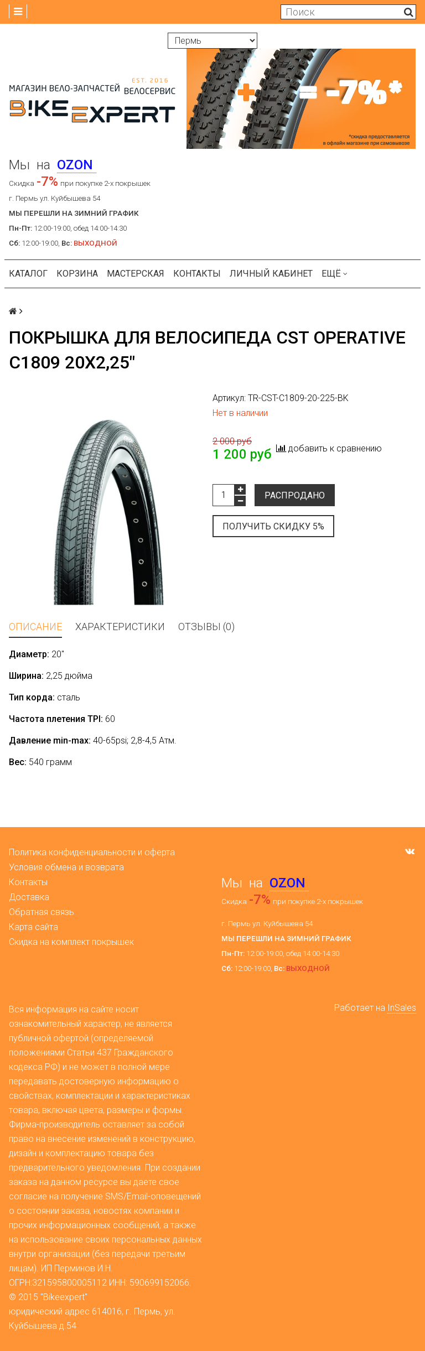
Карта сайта (33, 927)
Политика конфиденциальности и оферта (92, 852)
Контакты (197, 273)
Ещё (335, 273)
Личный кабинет (271, 273)
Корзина (77, 273)
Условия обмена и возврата (66, 867)
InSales (401, 1007)
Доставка (29, 897)
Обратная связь (41, 912)
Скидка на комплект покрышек (71, 942)
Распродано (295, 495)
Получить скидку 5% (273, 526)
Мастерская (135, 273)
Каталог (28, 273)
